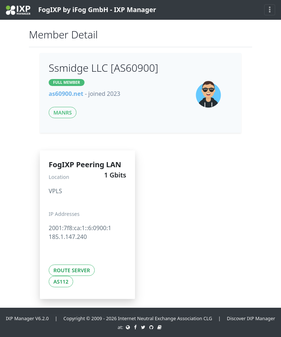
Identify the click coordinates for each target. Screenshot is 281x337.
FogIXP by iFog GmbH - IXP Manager (81, 10)
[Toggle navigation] (269, 9)
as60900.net (66, 94)
